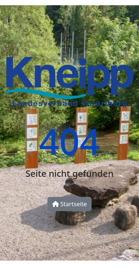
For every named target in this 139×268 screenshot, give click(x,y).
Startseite (69, 204)
